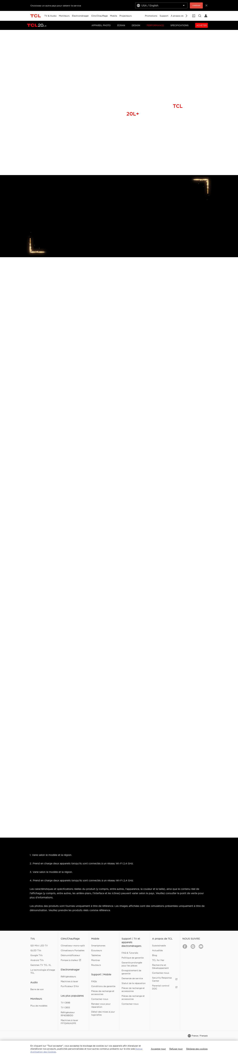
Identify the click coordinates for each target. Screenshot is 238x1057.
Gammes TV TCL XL (40, 965)
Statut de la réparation (134, 983)
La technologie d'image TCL (42, 971)
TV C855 (65, 1007)
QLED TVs (35, 950)
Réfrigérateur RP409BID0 (68, 1014)
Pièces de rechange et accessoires (102, 993)
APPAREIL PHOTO (101, 25)
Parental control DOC (164, 987)
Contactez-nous (99, 999)
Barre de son (37, 989)
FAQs (94, 981)
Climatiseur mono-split (73, 945)
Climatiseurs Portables (72, 950)
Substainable (159, 945)
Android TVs (37, 960)
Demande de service (132, 978)
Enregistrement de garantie (131, 972)
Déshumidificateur (70, 955)
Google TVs (36, 955)
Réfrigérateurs (68, 976)
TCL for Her (158, 960)
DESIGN (136, 25)
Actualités (157, 950)
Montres (95, 960)
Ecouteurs (96, 950)
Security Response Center (164, 979)
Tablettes (96, 955)
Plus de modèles (38, 1005)
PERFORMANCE (155, 25)
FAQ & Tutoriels (130, 952)
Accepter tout (158, 1048)
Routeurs (96, 965)
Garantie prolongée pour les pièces (132, 964)
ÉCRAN (121, 25)
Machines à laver (69, 981)
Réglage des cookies (197, 1048)
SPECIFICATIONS (179, 25)
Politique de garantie (133, 957)
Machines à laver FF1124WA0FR (69, 1022)
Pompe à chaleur (71, 960)
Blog (154, 955)
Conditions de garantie (103, 986)
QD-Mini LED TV (39, 945)
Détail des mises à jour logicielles (103, 1013)
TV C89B (65, 1002)
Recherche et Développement (160, 966)
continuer (196, 5)
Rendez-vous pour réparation (101, 1005)
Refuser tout (176, 1048)
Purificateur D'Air (70, 986)
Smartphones (98, 945)
